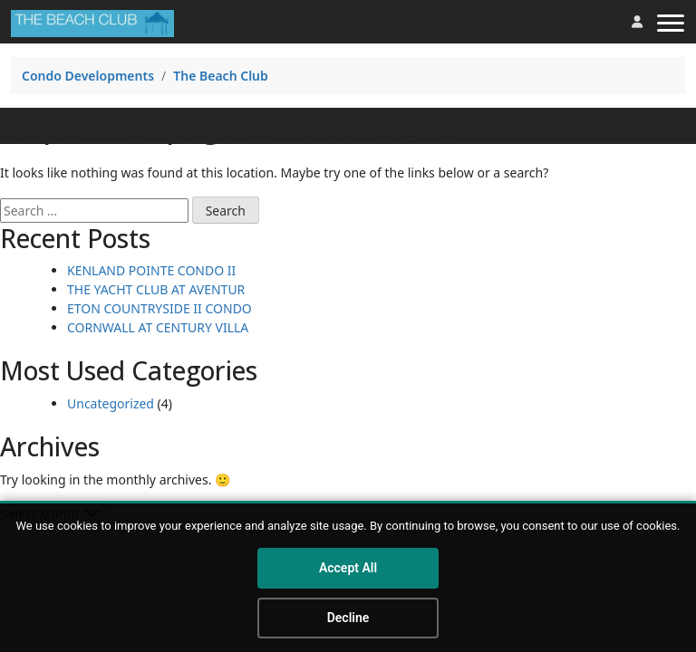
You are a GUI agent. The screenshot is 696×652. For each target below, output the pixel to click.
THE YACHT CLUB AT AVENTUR (156, 289)
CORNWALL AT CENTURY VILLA (157, 327)
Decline (348, 617)
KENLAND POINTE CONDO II (151, 270)
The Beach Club (220, 75)
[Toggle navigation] (670, 22)
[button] (637, 21)
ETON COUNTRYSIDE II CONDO (159, 308)
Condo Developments (88, 75)
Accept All (348, 568)
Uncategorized (110, 403)
